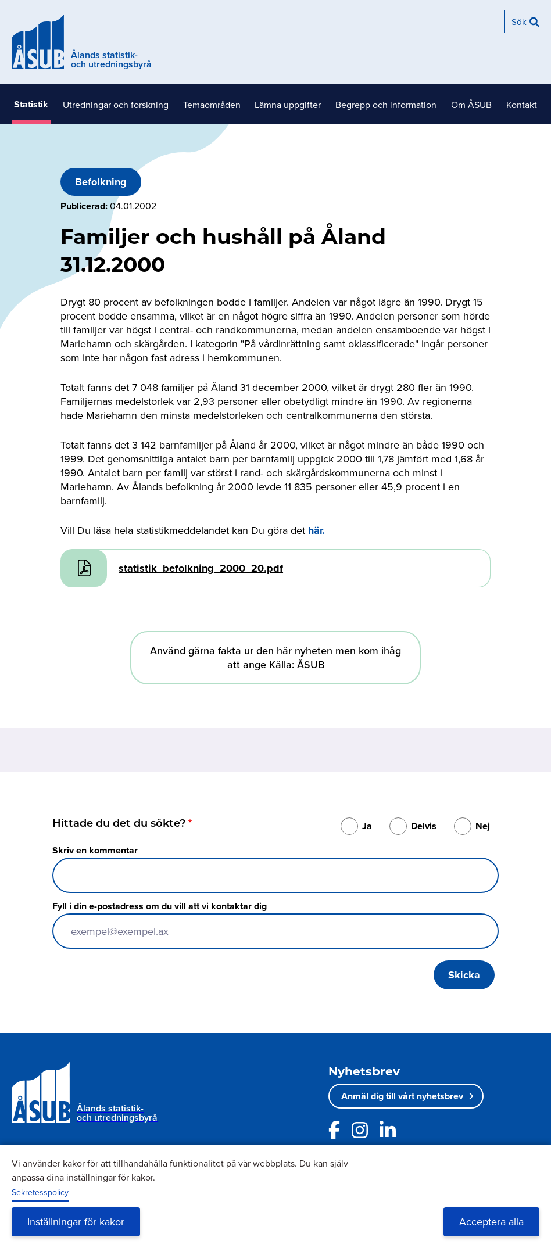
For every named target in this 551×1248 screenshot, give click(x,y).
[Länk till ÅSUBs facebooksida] (334, 1130)
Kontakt (521, 104)
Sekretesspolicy (40, 1192)
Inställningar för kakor (75, 1221)
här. (316, 530)
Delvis (423, 826)
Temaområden (212, 104)
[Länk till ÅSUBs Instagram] (360, 1130)
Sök (519, 22)
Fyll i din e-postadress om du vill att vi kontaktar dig (159, 906)
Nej (482, 826)
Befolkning (101, 181)
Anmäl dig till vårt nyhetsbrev (402, 1096)
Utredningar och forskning (116, 104)
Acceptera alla (491, 1221)
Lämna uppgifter (288, 104)
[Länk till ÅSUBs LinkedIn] (388, 1130)
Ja (367, 826)
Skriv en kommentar (95, 850)
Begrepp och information (385, 104)
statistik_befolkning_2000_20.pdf (201, 568)
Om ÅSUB (471, 104)
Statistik (31, 104)
